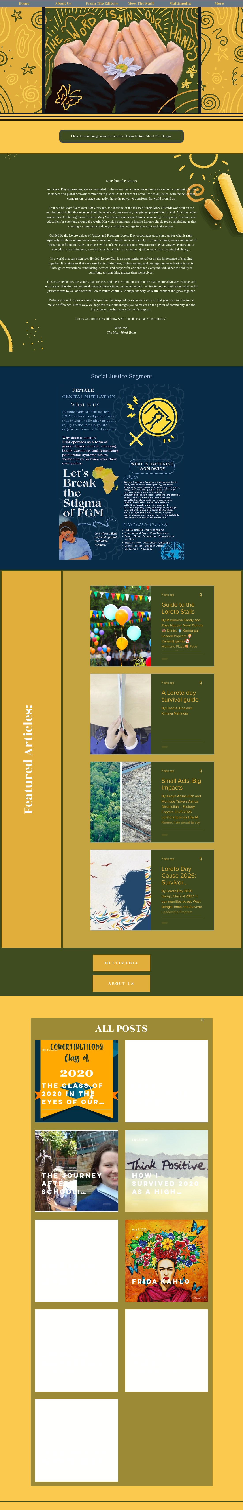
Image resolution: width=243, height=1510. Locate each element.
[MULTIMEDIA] (121, 963)
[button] (121, 61)
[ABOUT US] (121, 983)
